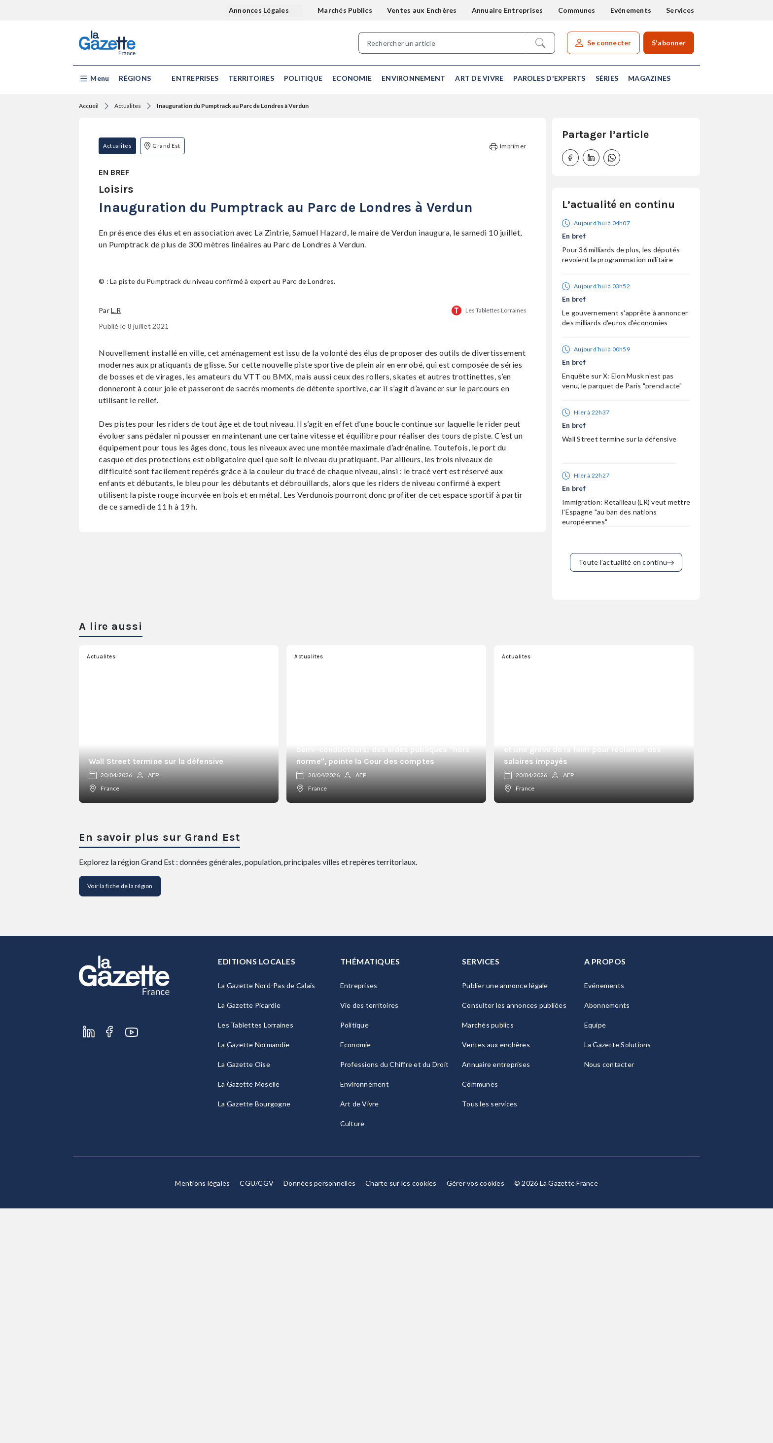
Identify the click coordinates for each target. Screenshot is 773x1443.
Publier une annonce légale (505, 1220)
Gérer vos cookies (475, 1417)
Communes (577, 10)
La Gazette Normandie (253, 1279)
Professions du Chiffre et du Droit (394, 1299)
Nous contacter (609, 1299)
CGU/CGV (257, 1417)
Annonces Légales (259, 10)
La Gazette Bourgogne (254, 1338)
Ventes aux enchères (496, 1279)
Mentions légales (202, 1417)
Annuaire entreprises (496, 1299)
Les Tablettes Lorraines (496, 612)
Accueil (89, 105)
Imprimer (508, 146)
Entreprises (195, 78)
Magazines (649, 78)
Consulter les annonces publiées (514, 1240)
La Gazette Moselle (249, 1318)
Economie (352, 78)
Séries (607, 78)
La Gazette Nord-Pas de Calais (266, 1220)
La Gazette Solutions (617, 1279)
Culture (352, 1358)
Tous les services (489, 1338)
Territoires (251, 78)
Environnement (413, 78)
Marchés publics (488, 1259)
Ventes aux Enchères (422, 10)
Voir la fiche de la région (120, 1120)
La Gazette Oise (244, 1299)
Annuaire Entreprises (507, 10)
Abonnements (607, 1240)
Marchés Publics (344, 10)
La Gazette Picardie (249, 1240)
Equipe (595, 1259)
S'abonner (669, 42)
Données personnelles (319, 1417)
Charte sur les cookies (401, 1417)
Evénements (631, 10)
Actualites (127, 105)
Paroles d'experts (549, 78)
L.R (116, 612)
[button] (94, 78)
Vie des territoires (369, 1240)
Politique (303, 78)
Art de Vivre (479, 78)
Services (680, 10)
